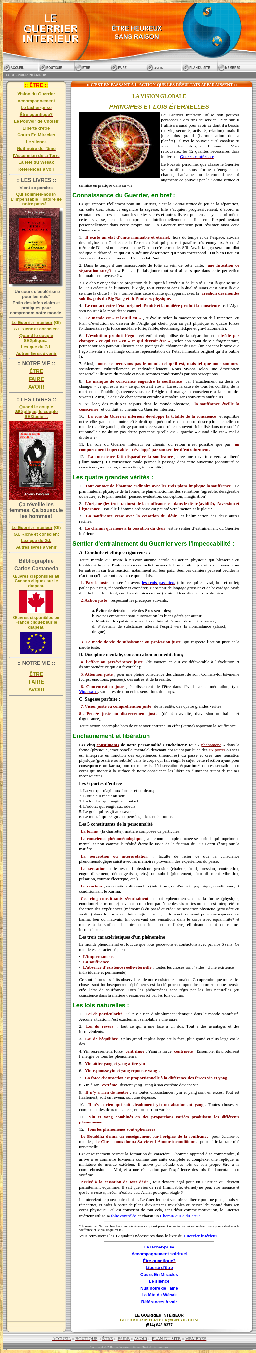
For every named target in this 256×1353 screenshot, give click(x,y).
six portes (217, 749)
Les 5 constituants (97, 824)
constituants (108, 744)
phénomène (211, 744)
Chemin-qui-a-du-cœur (180, 1215)
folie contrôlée (123, 1215)
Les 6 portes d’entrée (100, 783)
